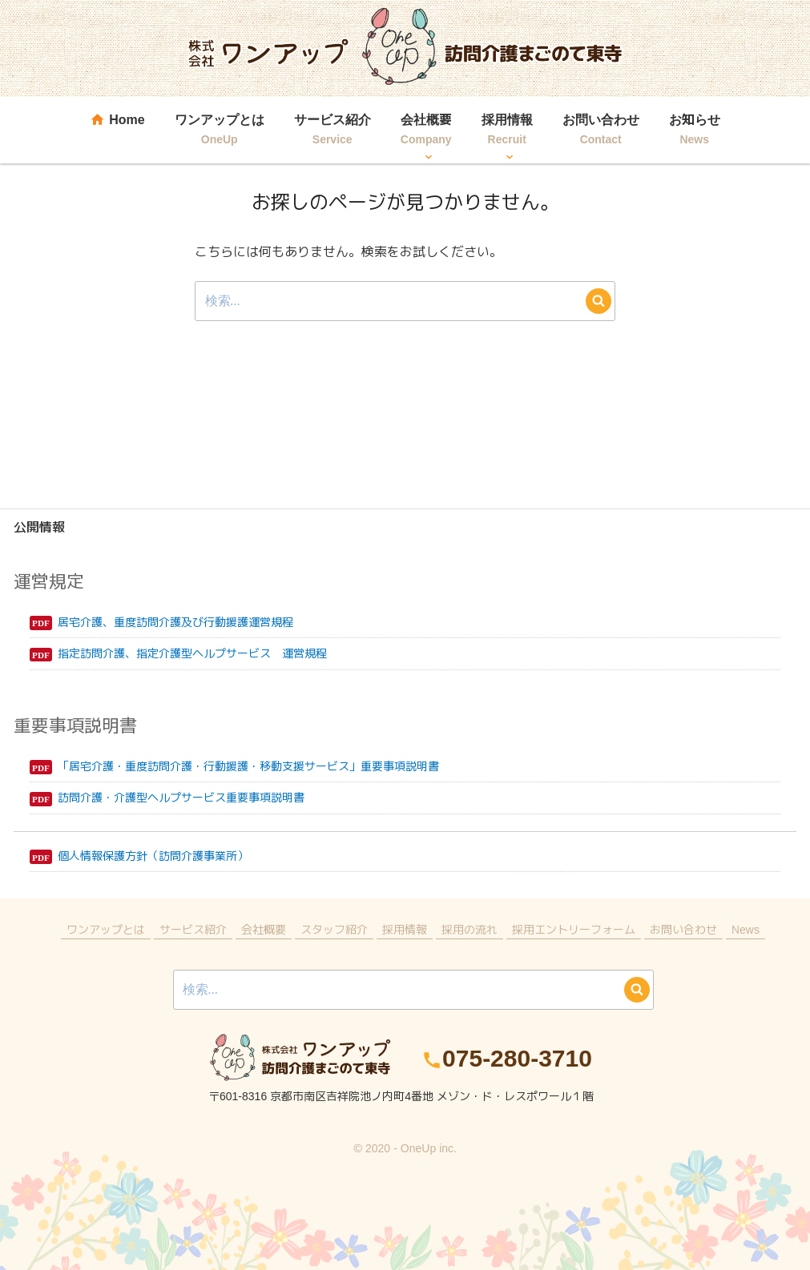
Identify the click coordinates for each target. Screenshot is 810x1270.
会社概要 (426, 132)
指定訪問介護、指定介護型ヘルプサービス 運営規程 (192, 653)
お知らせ (694, 132)
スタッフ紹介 (334, 929)
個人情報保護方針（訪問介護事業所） (153, 855)
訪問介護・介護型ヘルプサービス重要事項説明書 (181, 797)
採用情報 (507, 132)
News (745, 929)
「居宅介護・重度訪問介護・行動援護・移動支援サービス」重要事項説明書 (248, 766)
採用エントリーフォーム (573, 929)
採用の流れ (469, 929)
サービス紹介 (332, 132)
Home (117, 132)
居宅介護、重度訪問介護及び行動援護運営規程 (175, 621)
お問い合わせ (600, 132)
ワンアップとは (219, 132)
